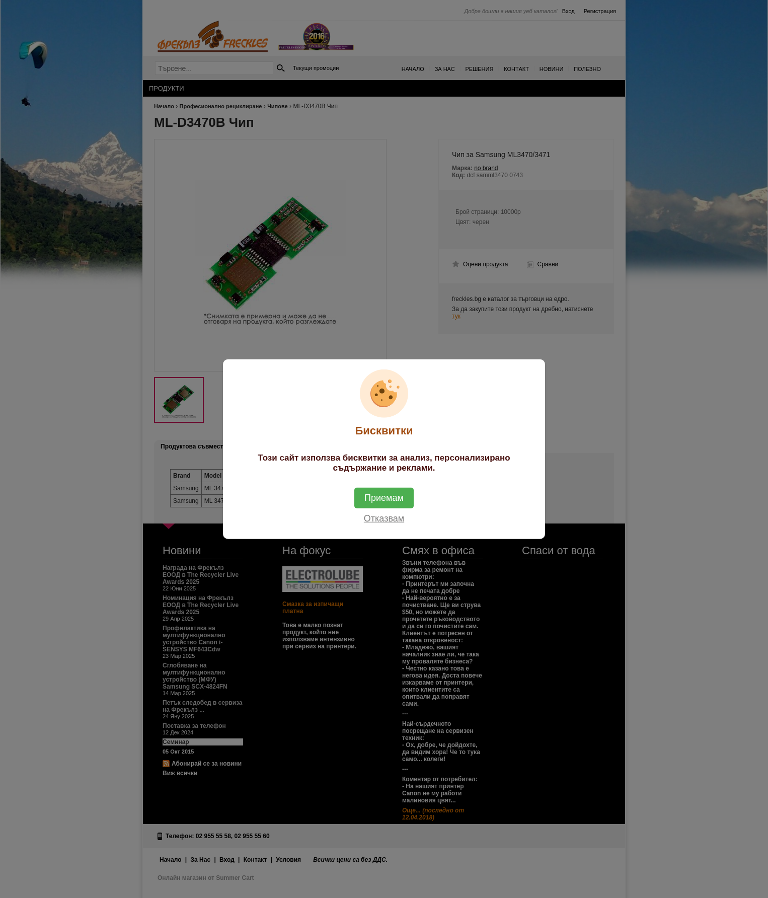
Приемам (384, 497)
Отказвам (384, 518)
